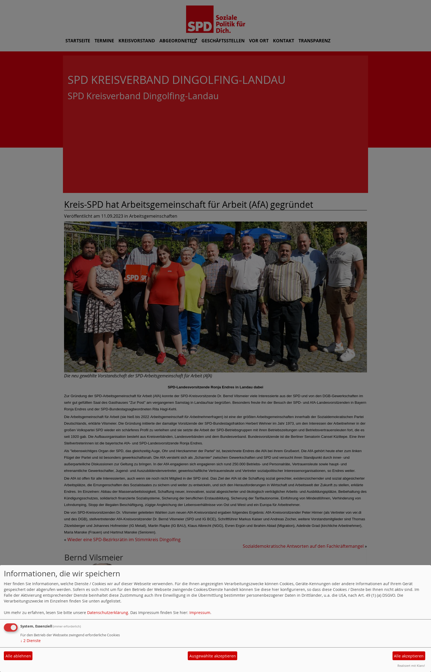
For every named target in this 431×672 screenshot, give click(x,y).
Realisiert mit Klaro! (411, 665)
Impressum (199, 612)
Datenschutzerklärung (107, 612)
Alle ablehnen (18, 656)
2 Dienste (30, 640)
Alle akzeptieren (409, 656)
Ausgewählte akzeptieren (212, 656)
